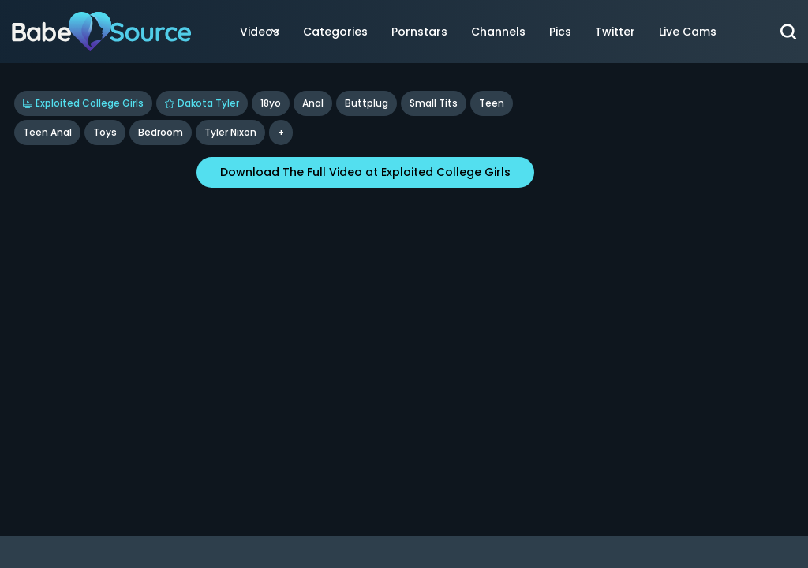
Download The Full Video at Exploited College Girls (365, 172)
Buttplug (366, 103)
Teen (491, 103)
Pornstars (419, 31)
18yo (270, 103)
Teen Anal (47, 132)
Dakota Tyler (202, 103)
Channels (498, 31)
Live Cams (687, 31)
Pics (560, 31)
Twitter (615, 31)
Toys (105, 132)
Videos (259, 31)
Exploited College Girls (83, 103)
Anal (313, 103)
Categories (335, 31)
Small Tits (434, 103)
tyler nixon (230, 132)
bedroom (160, 132)
